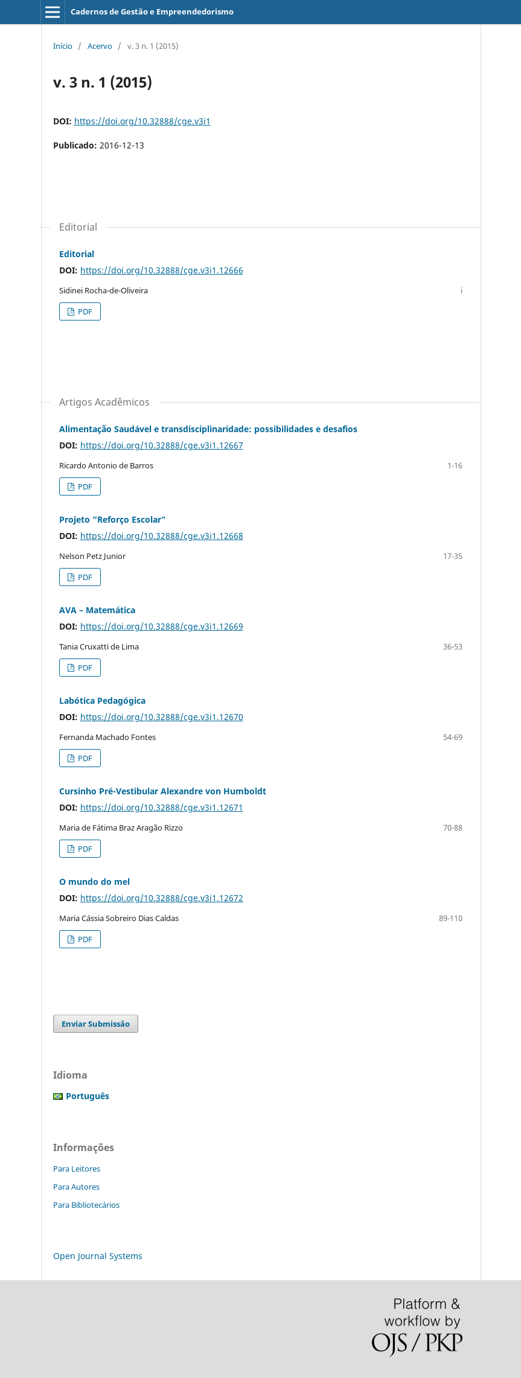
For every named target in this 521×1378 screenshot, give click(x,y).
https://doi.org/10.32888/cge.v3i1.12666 (161, 270)
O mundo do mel (94, 881)
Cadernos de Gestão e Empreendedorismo (152, 11)
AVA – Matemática (97, 610)
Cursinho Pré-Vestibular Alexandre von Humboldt (162, 791)
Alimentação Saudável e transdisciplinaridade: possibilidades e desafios (208, 429)
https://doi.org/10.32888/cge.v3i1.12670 (161, 716)
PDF (84, 311)
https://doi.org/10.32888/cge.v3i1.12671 (161, 807)
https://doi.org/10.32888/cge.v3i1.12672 (161, 898)
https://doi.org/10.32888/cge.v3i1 (142, 121)
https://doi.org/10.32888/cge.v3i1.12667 (161, 445)
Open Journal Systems (97, 1256)
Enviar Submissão (96, 1023)
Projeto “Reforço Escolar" (112, 519)
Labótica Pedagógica (102, 700)
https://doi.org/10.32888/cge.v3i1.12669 (161, 626)
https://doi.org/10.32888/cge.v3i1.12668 (161, 535)
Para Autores (76, 1186)
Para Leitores (76, 1168)
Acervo (100, 45)
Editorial (76, 254)
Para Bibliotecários (86, 1204)
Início (62, 45)
